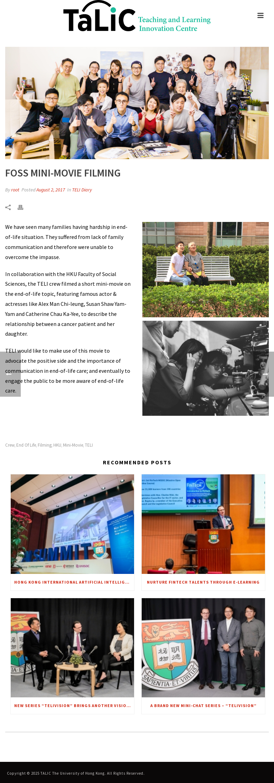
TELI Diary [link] (82, 190)
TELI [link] (89, 445)
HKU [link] (57, 445)
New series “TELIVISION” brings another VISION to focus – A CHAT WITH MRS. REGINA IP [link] (74, 705)
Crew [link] (10, 445)
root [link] (15, 190)
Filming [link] (45, 445)
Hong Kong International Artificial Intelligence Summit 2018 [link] (74, 582)
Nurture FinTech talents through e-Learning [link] (203, 582)
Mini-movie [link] (73, 445)
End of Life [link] (26, 445)
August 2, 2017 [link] (50, 190)
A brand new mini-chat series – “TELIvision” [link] (203, 705)
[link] (136, 15)
